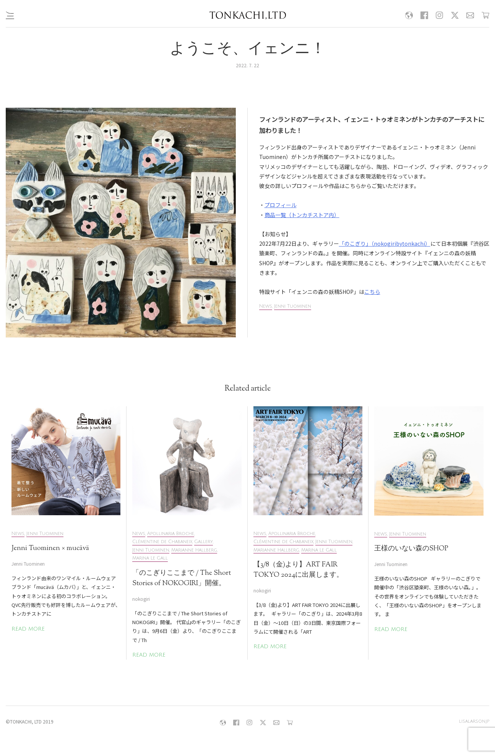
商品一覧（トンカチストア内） (302, 215)
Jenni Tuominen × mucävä (50, 548)
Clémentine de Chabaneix (162, 541)
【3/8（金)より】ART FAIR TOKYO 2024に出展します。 (298, 570)
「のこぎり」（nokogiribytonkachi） (384, 243)
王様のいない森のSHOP (411, 549)
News (265, 306)
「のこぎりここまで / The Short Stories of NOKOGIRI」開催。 (181, 578)
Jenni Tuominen (292, 306)
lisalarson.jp (474, 721)
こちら (372, 291)
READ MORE (28, 629)
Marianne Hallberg (194, 550)
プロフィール (281, 205)
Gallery (203, 541)
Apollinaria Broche (170, 533)
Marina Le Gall (150, 558)
